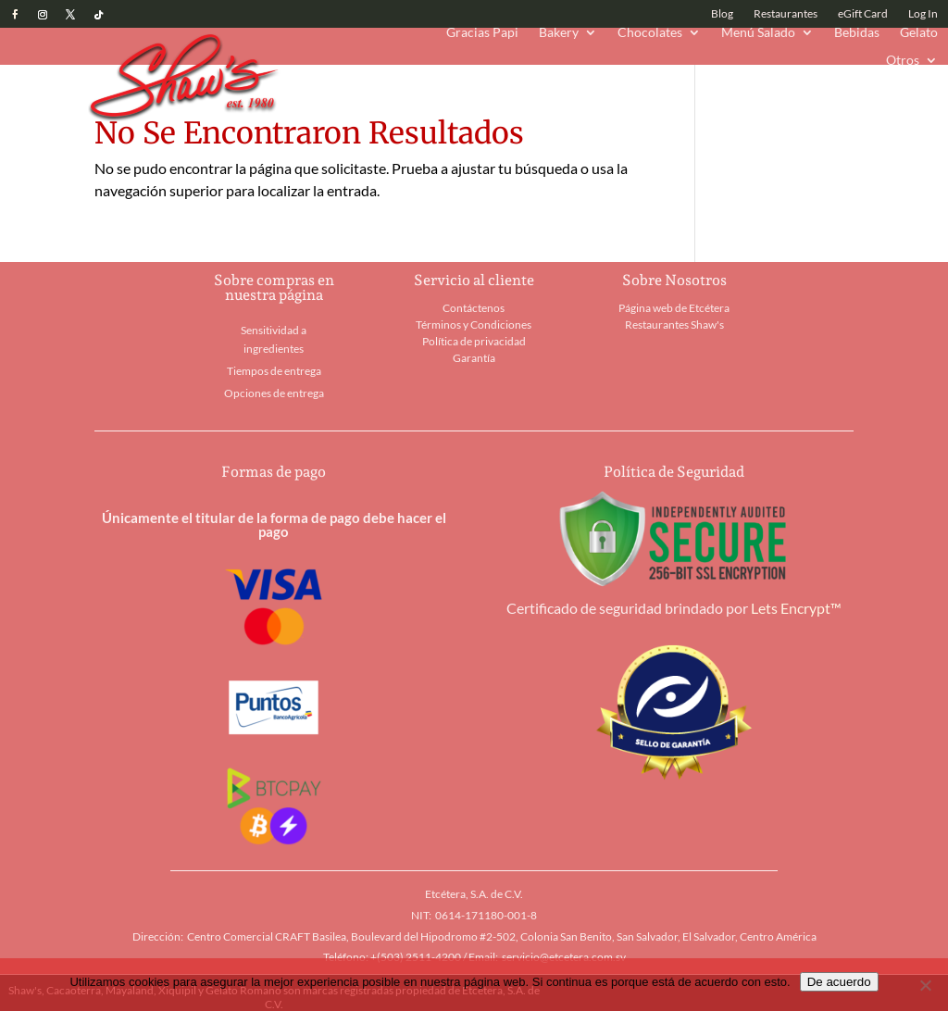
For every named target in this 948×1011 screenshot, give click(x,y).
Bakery (559, 33)
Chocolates (649, 33)
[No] (925, 985)
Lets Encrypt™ (796, 608)
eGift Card (863, 13)
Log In (923, 13)
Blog (722, 13)
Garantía (474, 358)
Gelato (919, 33)
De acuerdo (839, 982)
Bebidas (856, 33)
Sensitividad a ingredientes (273, 339)
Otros (902, 61)
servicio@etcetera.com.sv (564, 957)
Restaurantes (785, 13)
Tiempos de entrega (274, 371)
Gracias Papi (482, 33)
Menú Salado (758, 33)
